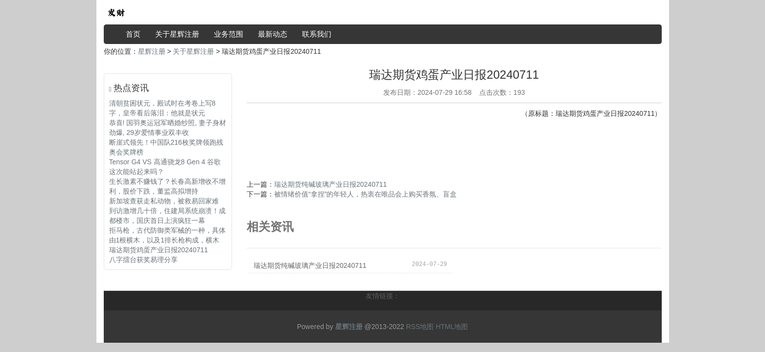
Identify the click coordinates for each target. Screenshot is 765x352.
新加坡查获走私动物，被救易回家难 (164, 201)
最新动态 (272, 34)
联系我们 (316, 34)
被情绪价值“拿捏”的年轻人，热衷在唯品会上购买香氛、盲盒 (365, 194)
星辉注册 (151, 51)
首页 (133, 34)
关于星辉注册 (177, 34)
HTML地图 (452, 326)
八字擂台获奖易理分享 (143, 260)
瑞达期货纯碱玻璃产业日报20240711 (330, 184)
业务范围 (228, 34)
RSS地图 (420, 326)
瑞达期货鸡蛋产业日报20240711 (158, 250)
